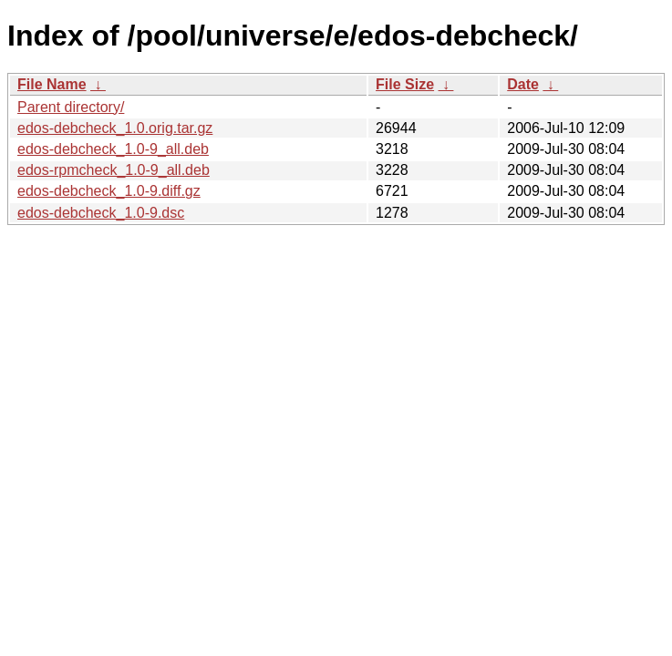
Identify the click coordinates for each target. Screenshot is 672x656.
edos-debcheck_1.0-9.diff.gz (109, 191)
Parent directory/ (70, 107)
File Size (405, 84)
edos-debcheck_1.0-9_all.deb (113, 149)
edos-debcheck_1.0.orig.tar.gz (114, 128)
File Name (52, 84)
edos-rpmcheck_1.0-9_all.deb (113, 170)
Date (523, 84)
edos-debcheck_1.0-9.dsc (100, 212)
